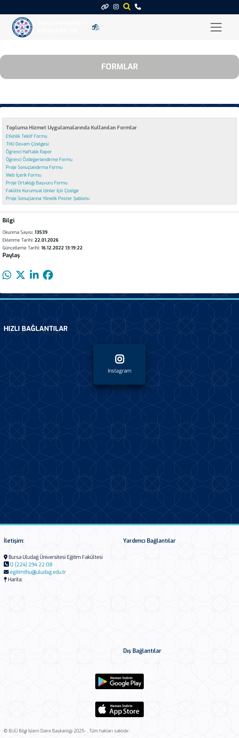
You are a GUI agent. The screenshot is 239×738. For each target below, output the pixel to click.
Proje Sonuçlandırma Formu (34, 167)
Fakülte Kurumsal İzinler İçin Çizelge (42, 191)
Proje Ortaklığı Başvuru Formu (37, 183)
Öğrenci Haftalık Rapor (29, 152)
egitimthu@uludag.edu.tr (38, 572)
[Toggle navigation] (216, 27)
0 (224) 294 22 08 (31, 564)
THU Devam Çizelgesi (27, 144)
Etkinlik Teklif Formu (26, 136)
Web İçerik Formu (23, 175)
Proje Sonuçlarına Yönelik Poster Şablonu (48, 199)
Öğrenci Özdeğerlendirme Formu (39, 160)
